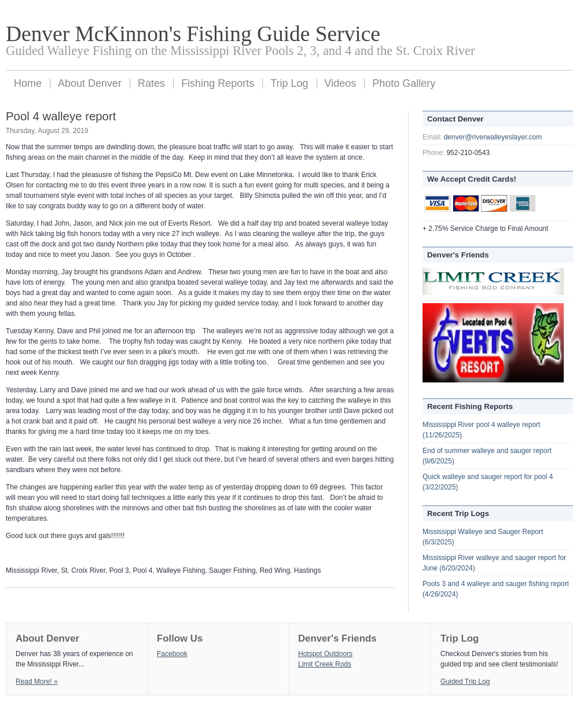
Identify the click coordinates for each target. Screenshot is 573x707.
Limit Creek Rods (324, 664)
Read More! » (37, 681)
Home (28, 83)
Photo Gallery (403, 83)
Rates (151, 83)
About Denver (90, 83)
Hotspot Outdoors (325, 654)
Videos (341, 83)
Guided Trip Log (465, 681)
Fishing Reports (217, 83)
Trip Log (289, 83)
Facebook (172, 654)
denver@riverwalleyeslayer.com (493, 137)
